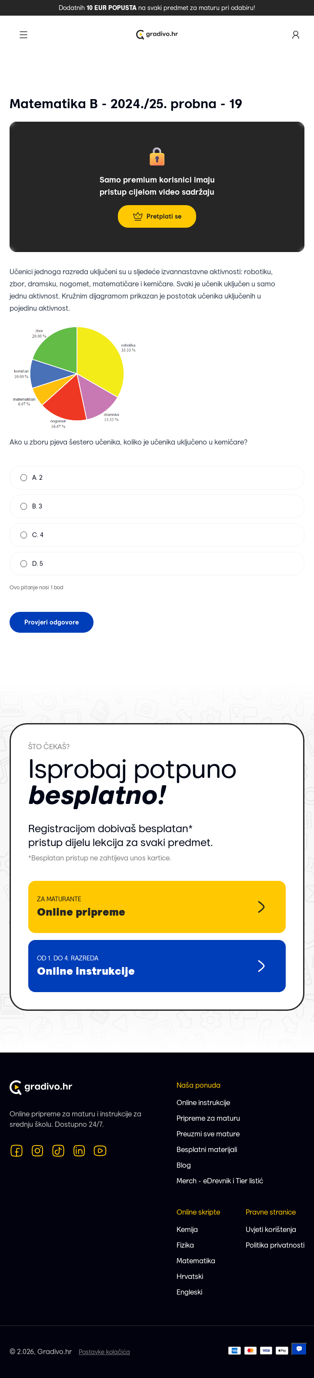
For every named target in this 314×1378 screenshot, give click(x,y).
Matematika (196, 1260)
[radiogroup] (157, 520)
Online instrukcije (203, 1102)
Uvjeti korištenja (271, 1229)
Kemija (187, 1229)
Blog (184, 1165)
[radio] (23, 477)
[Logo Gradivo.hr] (157, 34)
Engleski (189, 1292)
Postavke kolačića (104, 1352)
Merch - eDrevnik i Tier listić (220, 1180)
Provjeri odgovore (51, 622)
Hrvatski (190, 1276)
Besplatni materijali (207, 1149)
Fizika (185, 1245)
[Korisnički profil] (295, 34)
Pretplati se (157, 216)
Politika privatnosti (275, 1245)
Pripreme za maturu (208, 1118)
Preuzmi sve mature (208, 1134)
